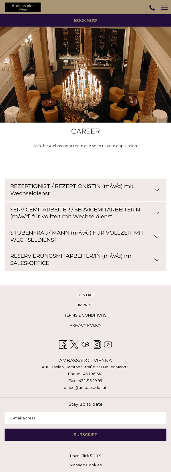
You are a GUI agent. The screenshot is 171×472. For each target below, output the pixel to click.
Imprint (85, 305)
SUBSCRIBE (85, 435)
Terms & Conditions (86, 315)
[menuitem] (85, 295)
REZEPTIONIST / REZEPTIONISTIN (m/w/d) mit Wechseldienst (85, 190)
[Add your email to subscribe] (85, 418)
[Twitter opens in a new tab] (74, 344)
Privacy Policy (86, 325)
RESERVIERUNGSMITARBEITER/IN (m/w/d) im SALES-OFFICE (85, 259)
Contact (85, 295)
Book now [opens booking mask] (85, 20)
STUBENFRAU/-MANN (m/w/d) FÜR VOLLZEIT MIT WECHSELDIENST (85, 236)
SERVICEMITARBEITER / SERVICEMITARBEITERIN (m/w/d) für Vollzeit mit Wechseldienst (85, 213)
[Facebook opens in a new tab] (63, 344)
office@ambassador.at (85, 387)
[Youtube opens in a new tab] (108, 344)
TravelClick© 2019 (85, 455)
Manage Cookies (86, 465)
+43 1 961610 (91, 373)
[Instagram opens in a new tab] (97, 344)
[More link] (164, 7)
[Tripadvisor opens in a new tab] (85, 344)
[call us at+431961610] (152, 7)
